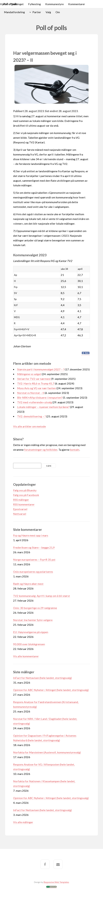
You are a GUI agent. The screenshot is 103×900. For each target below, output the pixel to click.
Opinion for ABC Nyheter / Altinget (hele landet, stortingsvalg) (51, 690)
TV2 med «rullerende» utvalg (34, 402)
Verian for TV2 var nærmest (34, 378)
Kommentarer (76, 4)
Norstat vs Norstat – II (30, 392)
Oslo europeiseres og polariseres (33, 571)
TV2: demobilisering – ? (31, 416)
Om (58, 12)
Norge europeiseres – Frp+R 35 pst (34, 559)
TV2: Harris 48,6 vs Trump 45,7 (35, 383)
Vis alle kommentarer (26, 656)
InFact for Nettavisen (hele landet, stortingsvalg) (42, 677)
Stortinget (17, 4)
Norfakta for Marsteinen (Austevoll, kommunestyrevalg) (47, 752)
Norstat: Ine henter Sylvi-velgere (33, 620)
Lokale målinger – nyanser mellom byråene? (43, 407)
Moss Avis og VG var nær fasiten (36, 388)
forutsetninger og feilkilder (40, 449)
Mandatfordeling (14, 12)
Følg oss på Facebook (26, 495)
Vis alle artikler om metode (29, 426)
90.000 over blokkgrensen (29, 644)
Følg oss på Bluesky (24, 490)
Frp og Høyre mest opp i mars (30, 535)
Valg (48, 12)
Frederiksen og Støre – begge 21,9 (34, 547)
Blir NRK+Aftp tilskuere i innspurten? (39, 397)
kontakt (74, 449)
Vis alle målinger (23, 822)
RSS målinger (21, 499)
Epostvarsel (20, 509)
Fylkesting (34, 4)
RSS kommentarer (24, 504)
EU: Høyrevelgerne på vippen (30, 632)
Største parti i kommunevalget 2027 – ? (40, 369)
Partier (36, 12)
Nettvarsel (19, 513)
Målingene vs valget (29, 374)
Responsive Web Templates (56, 882)
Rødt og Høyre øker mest (28, 583)
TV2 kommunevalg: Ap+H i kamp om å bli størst (41, 595)
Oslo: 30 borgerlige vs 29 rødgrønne (35, 607)
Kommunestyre (54, 4)
